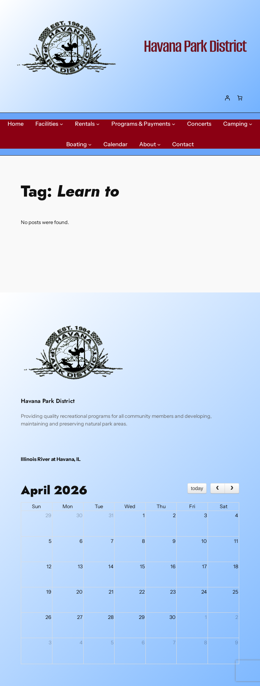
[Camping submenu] (250, 124)
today (197, 488)
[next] (232, 488)
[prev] (217, 488)
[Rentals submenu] (98, 124)
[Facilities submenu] (61, 124)
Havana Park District (195, 46)
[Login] (227, 98)
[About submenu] (159, 144)
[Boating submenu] (90, 144)
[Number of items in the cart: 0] (240, 98)
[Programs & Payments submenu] (173, 124)
